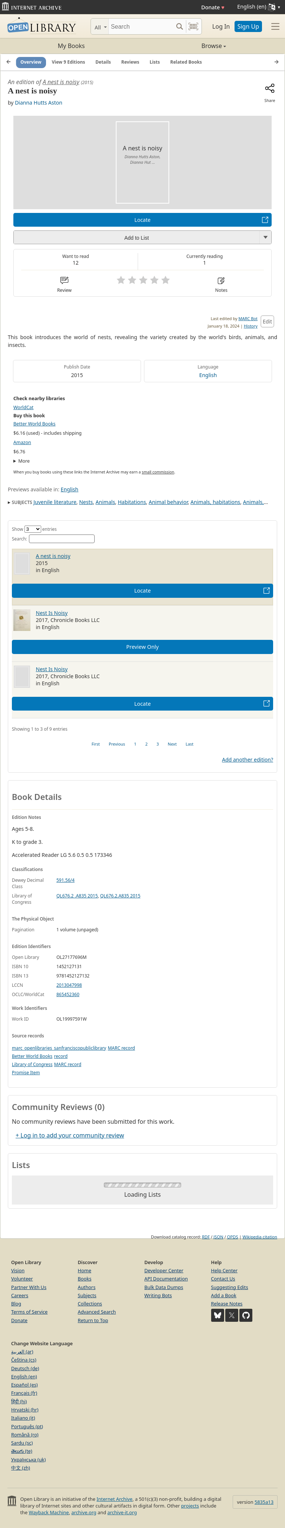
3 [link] (158, 744)
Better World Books (34, 424)
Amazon (22, 442)
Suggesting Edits (229, 1287)
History (251, 326)
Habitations (132, 501)
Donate (213, 7)
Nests (86, 501)
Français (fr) (24, 1393)
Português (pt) (27, 1426)
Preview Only (142, 646)
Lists (155, 62)
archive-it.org (122, 1512)
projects (190, 1505)
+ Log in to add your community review (70, 1135)
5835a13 (264, 1502)
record (61, 1056)
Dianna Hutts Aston (38, 102)
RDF (206, 1237)
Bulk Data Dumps (163, 1287)
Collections (90, 1303)
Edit (267, 321)
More (24, 461)
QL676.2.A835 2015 (120, 896)
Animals (105, 501)
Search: (53, 539)
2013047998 (69, 985)
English (208, 375)
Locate (142, 219)
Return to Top (93, 1320)
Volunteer (22, 1278)
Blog (16, 1303)
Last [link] (189, 744)
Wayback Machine (49, 1512)
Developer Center (163, 1270)
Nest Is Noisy (52, 612)
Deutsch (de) (25, 1368)
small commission (158, 472)
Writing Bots (158, 1295)
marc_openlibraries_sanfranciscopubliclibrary (59, 1048)
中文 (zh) (20, 1467)
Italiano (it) (23, 1417)
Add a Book (223, 1295)
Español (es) (24, 1384)
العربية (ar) (22, 1351)
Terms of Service (29, 1311)
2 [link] (146, 744)
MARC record (121, 1048)
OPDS (232, 1237)
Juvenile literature (54, 501)
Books (85, 1278)
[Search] (141, 26)
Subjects (87, 1295)
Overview (31, 62)
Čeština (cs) (23, 1359)
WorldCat (23, 407)
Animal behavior (168, 501)
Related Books (186, 62)
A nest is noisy (61, 82)
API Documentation (166, 1278)
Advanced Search (97, 1311)
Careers (19, 1295)
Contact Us (223, 1278)
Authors (87, 1287)
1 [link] (135, 744)
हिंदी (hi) (19, 1401)
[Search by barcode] (193, 26)
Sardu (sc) (22, 1442)
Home (84, 1270)
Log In (221, 26)
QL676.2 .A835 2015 (77, 896)
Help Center (224, 1270)
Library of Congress (32, 1064)
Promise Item (26, 1072)
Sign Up (248, 26)
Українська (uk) (28, 1459)
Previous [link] (117, 744)
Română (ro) (25, 1434)
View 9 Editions (68, 62)
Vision (17, 1270)
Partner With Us (28, 1287)
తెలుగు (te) (21, 1451)
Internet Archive (114, 1499)
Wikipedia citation (260, 1237)
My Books (71, 46)
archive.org (83, 1512)
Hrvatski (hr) (25, 1409)
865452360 (67, 994)
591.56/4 (65, 880)
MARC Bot (248, 318)
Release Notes (227, 1303)
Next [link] (172, 744)
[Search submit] (179, 26)
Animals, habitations (215, 501)
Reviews (130, 62)
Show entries (34, 529)
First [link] (96, 744)
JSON (218, 1237)
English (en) (24, 1376)
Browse (184, 46)
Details (103, 62)
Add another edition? (247, 759)
